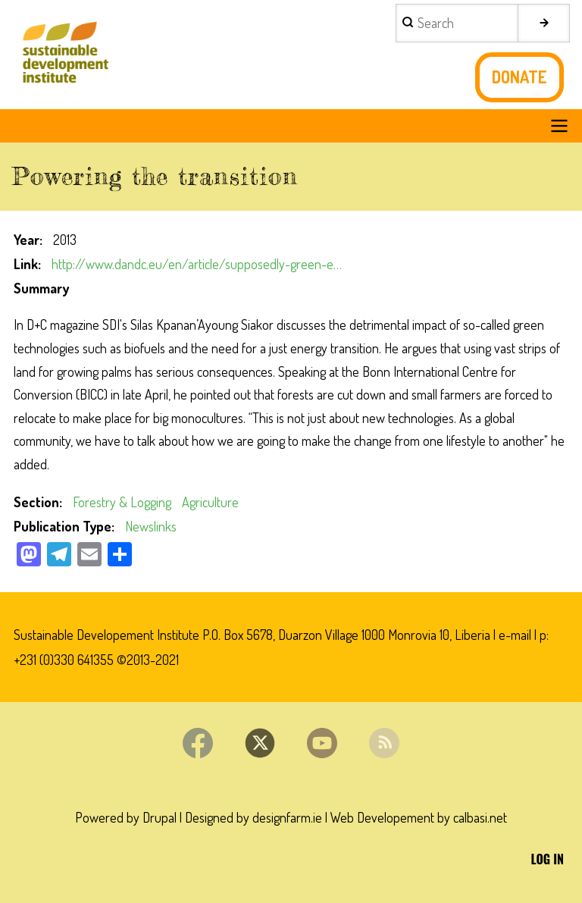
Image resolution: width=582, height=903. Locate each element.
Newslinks (151, 526)
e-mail (515, 634)
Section (36, 502)
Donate (519, 77)
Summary (41, 288)
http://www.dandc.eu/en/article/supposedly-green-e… (197, 264)
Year (26, 239)
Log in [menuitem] (547, 859)
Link (26, 264)
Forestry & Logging (122, 502)
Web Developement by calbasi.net (418, 817)
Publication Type (62, 526)
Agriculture (210, 502)
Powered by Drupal (126, 817)
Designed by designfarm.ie (253, 817)
